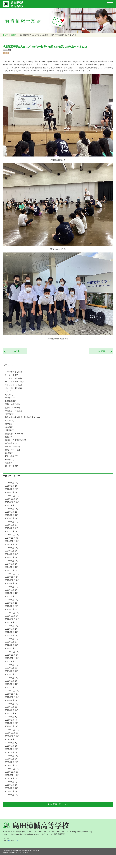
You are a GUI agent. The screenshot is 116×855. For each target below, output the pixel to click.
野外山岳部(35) (11, 456)
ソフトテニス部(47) (13, 378)
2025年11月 (12, 499)
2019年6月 (11, 749)
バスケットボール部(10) (15, 382)
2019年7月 (11, 746)
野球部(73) (9, 460)
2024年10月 (12, 541)
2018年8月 (11, 782)
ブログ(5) (9, 391)
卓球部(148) (10, 398)
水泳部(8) (9, 427)
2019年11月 (12, 733)
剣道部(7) (9, 395)
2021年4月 (11, 678)
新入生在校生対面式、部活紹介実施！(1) (22, 417)
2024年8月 (11, 548)
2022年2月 (11, 645)
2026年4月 (11, 483)
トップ (5, 35)
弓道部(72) (9, 414)
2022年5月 (11, 635)
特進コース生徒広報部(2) (15, 440)
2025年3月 (11, 525)
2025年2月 (11, 528)
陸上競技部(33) (11, 466)
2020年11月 (12, 694)
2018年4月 (11, 795)
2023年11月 (12, 577)
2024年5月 (11, 557)
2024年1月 (11, 570)
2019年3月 (11, 759)
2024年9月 (11, 544)
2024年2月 (11, 567)
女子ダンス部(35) (12, 408)
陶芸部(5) (9, 463)
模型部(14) (9, 424)
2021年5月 (11, 674)
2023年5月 (11, 596)
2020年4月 (11, 717)
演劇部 (13, 35)
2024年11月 (12, 538)
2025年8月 (11, 509)
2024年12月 (12, 535)
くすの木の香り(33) (13, 372)
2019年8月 (11, 743)
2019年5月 (11, 752)
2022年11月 (12, 616)
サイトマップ (46, 834)
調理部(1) (9, 453)
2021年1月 (11, 687)
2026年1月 (11, 492)
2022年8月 (11, 626)
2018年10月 (12, 775)
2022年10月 (12, 619)
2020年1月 (11, 726)
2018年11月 (12, 772)
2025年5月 (11, 518)
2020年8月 (11, 704)
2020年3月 (11, 720)
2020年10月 (12, 697)
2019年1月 (11, 765)
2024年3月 (11, 564)
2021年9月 (11, 661)
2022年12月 (12, 613)
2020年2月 (11, 723)
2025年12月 (12, 496)
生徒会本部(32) (11, 443)
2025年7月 (11, 512)
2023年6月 (11, 593)
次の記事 (14, 351)
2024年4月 (11, 561)
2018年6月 (11, 788)
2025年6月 (11, 515)
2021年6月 (11, 671)
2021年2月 (11, 684)
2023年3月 (11, 603)
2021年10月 (12, 658)
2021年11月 (12, 655)
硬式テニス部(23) (12, 447)
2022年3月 (11, 642)
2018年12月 (12, 769)
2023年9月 (11, 583)
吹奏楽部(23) (10, 401)
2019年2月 (11, 762)
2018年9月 (11, 778)
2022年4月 (11, 639)
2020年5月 (11, 713)
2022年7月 (11, 629)
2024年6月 (11, 554)
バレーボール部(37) (13, 388)
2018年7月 (11, 785)
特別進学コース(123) (14, 434)
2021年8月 (11, 665)
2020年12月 (12, 691)
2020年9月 (11, 700)
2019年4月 (11, 756)
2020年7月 (11, 707)
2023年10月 (12, 580)
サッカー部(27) (11, 375)
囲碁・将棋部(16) (12, 404)
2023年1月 (11, 609)
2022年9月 (11, 622)
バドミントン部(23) (13, 385)
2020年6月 (11, 710)
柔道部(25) (9, 421)
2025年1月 (11, 531)
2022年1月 (11, 648)
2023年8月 (11, 587)
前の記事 (102, 351)
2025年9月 (11, 505)
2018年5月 (11, 791)
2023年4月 (11, 600)
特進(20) (8, 437)
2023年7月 (11, 590)
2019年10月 (12, 736)
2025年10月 (12, 502)
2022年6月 (11, 632)
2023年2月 (11, 606)
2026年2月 (11, 489)
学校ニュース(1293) (13, 411)
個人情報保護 (59, 834)
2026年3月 (11, 486)
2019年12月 (12, 730)
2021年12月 (12, 652)
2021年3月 (11, 681)
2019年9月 (11, 739)
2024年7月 (11, 551)
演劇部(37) (9, 430)
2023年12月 (12, 574)
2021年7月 (11, 668)
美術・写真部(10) (12, 450)
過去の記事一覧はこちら (57, 804)
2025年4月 (11, 522)
